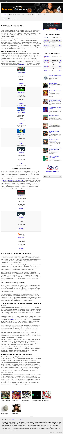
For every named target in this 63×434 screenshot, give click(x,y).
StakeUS (46, 62)
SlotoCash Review (21, 134)
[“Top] (31, 417)
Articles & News (41, 14)
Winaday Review (21, 112)
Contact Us (51, 432)
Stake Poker (21, 152)
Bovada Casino (47, 56)
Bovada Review (21, 72)
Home (4, 14)
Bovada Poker (19, 180)
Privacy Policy (59, 432)
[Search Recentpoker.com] (52, 176)
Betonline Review (21, 92)
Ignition (45, 47)
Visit (60, 37)
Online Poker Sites (14, 14)
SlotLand (46, 66)
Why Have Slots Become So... (48, 1)
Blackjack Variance (24, 1)
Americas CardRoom (7, 180)
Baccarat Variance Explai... (13, 1)
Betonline (46, 40)
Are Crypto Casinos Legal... (35, 1)
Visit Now (21, 83)
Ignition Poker (21, 237)
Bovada (12, 319)
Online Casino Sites (28, 14)
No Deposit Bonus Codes (10, 19)
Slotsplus (3, 60)
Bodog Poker (46, 45)
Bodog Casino (47, 70)
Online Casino (22, 64)
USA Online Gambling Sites (18, 419)
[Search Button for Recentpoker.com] (60, 176)
